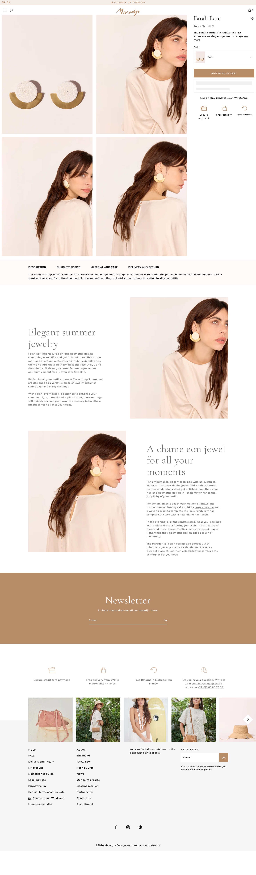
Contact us (84, 798)
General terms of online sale (46, 792)
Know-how (83, 761)
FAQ (31, 755)
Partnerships (85, 792)
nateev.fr (154, 845)
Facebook (115, 827)
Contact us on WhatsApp (232, 98)
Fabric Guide (85, 767)
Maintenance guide (41, 773)
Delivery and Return (41, 761)
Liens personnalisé (40, 804)
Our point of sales (88, 779)
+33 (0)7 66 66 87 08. (211, 696)
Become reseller (87, 786)
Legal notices (37, 779)
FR (3, 2)
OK (165, 620)
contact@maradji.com (206, 693)
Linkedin (140, 827)
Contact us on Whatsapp (48, 798)
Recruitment (85, 804)
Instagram (128, 827)
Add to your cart (224, 73)
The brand (83, 755)
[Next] (248, 719)
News (80, 773)
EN (9, 2)
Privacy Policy (37, 786)
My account (35, 767)
